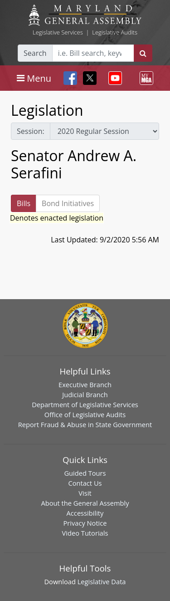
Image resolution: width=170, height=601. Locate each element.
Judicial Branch (85, 394)
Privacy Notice (85, 522)
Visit (84, 493)
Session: (30, 131)
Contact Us (85, 483)
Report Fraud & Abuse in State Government (85, 424)
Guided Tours (85, 473)
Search (35, 53)
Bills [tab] (23, 203)
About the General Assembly (85, 502)
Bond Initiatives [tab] (68, 203)
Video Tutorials (85, 532)
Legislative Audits (114, 32)
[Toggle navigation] (34, 78)
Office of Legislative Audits (85, 414)
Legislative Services (58, 32)
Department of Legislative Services (85, 404)
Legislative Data (102, 581)
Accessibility (85, 512)
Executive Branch (85, 384)
